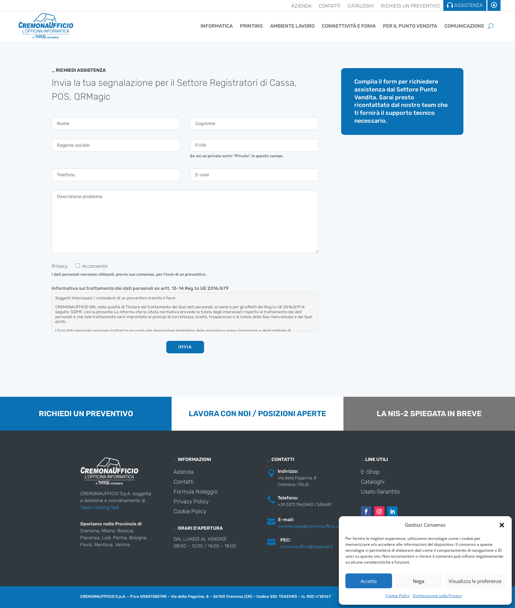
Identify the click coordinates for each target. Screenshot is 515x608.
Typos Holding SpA (99, 507)
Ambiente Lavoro (292, 26)
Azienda (301, 6)
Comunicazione (464, 26)
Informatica (216, 26)
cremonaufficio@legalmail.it (306, 546)
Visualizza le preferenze (475, 581)
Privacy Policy (191, 502)
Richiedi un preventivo (410, 6)
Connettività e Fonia (349, 26)
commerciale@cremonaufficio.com (311, 526)
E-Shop (370, 472)
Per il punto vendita (410, 26)
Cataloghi (361, 6)
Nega (418, 581)
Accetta (369, 581)
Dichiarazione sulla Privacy (437, 595)
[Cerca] (490, 26)
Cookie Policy (398, 595)
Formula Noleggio (196, 492)
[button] (502, 525)
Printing (251, 26)
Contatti (329, 6)
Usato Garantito (380, 492)
